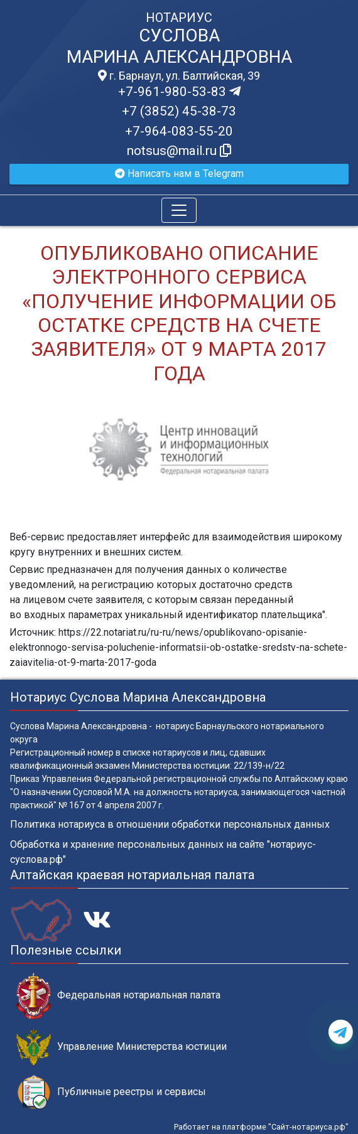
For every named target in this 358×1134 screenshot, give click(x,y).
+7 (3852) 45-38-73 (179, 111)
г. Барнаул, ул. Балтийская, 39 (179, 76)
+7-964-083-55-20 (179, 131)
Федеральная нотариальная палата (118, 996)
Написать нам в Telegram (179, 173)
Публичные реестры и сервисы (111, 1092)
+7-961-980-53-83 (179, 91)
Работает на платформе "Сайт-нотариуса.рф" (261, 1126)
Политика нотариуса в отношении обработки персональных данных (170, 824)
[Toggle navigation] (179, 210)
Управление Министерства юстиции (121, 1047)
